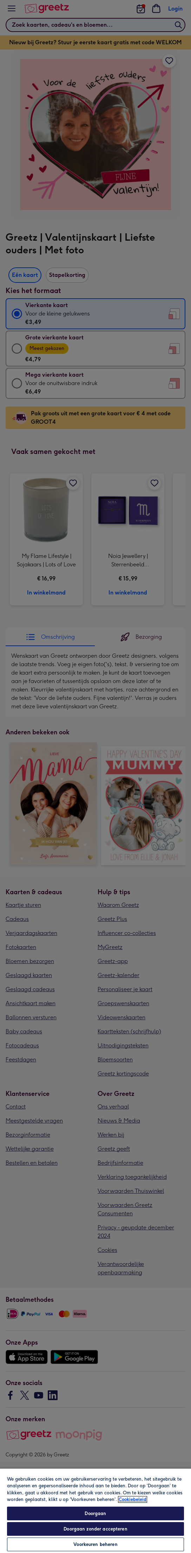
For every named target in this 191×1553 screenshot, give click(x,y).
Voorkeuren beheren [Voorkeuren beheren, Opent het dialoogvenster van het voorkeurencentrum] (95, 1544)
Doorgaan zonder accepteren (95, 1529)
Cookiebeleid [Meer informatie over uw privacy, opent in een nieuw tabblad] (132, 1499)
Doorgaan (95, 1513)
